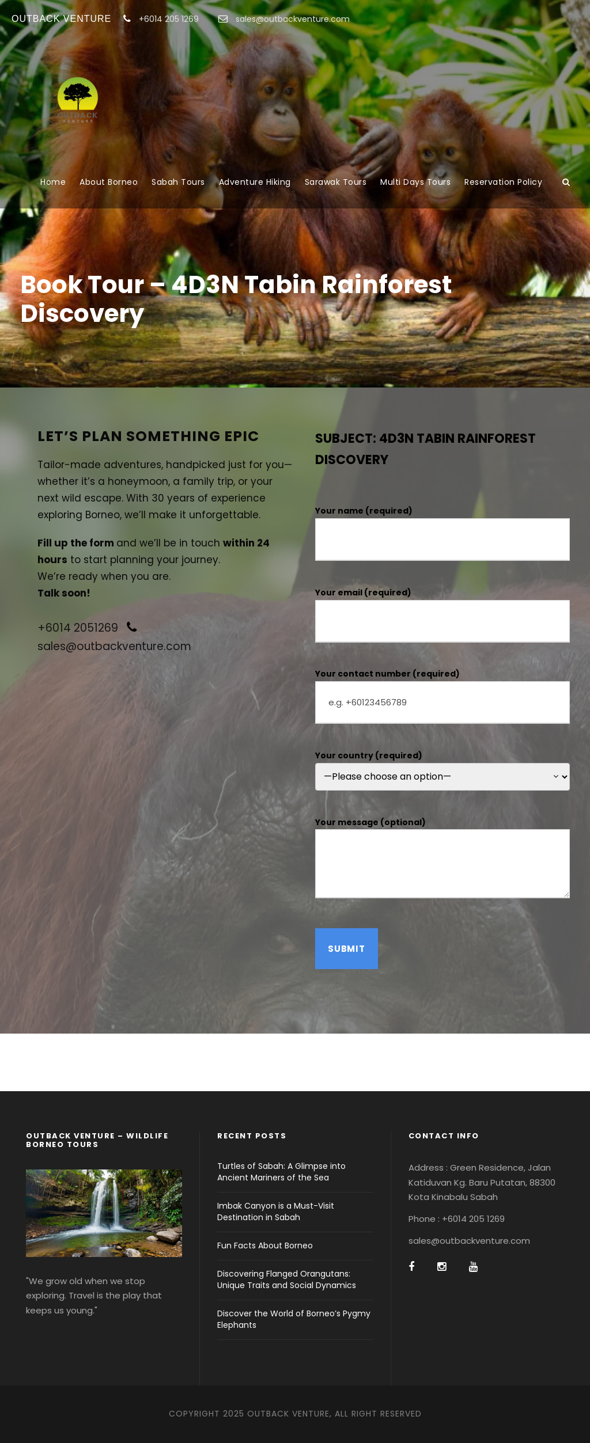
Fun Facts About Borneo (265, 1245)
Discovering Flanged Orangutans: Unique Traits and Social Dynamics (286, 1279)
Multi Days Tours (415, 182)
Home (53, 182)
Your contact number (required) (442, 696)
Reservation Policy (503, 182)
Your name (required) (442, 533)
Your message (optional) (442, 860)
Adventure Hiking (255, 182)
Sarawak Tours (336, 182)
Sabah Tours (178, 182)
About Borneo (109, 182)
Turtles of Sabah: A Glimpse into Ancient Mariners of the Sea (281, 1171)
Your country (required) (442, 770)
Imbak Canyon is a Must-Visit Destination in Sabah (275, 1211)
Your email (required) (442, 615)
